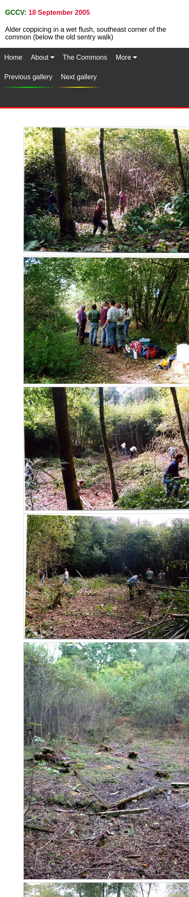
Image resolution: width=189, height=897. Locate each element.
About (42, 57)
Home (13, 57)
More (126, 57)
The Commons (85, 57)
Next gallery (79, 76)
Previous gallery (28, 76)
